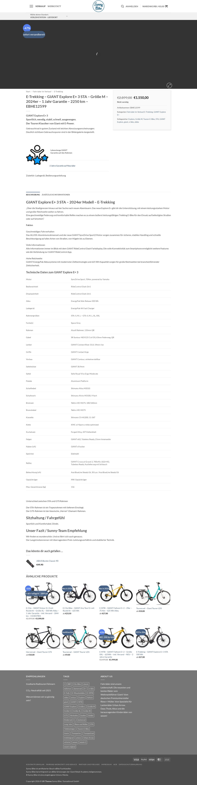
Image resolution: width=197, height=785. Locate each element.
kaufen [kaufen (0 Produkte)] (83, 715)
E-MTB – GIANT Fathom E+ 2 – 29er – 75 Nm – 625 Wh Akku (115, 609)
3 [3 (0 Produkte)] (64, 684)
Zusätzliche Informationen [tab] (56, 195)
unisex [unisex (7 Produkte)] (78, 738)
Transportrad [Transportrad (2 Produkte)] (88, 733)
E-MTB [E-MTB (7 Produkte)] (90, 693)
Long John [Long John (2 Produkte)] (68, 724)
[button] (31, 6)
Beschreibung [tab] (33, 195)
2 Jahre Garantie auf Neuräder (62, 166)
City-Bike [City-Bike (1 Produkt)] (77, 684)
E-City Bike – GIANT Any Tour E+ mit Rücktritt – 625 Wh (78, 609)
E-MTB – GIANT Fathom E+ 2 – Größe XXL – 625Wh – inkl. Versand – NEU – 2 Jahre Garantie (116, 654)
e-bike (131, 122)
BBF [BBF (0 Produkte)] (69, 684)
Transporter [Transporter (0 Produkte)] (76, 733)
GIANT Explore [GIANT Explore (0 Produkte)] (70, 706)
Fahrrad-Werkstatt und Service (61, 764)
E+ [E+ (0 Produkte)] (85, 689)
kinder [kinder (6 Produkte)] (90, 715)
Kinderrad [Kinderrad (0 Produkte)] (68, 720)
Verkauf (40, 6)
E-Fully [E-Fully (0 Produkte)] (67, 693)
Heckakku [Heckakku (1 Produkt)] (74, 715)
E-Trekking (58, 91)
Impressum (106, 764)
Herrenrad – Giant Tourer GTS (39, 652)
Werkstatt (54, 6)
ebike (137, 122)
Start (28, 91)
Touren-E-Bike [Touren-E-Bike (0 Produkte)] (83, 729)
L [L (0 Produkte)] (74, 720)
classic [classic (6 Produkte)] (85, 684)
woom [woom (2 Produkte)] (75, 742)
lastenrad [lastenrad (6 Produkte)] (81, 720)
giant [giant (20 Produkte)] (66, 702)
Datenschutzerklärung (130, 764)
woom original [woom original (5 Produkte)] (69, 747)
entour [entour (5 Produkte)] (73, 697)
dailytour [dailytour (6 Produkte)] (67, 689)
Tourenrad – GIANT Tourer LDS (76, 652)
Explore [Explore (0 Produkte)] (82, 697)
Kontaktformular (35, 764)
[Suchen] (122, 6)
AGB (115, 764)
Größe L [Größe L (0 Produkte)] (82, 706)
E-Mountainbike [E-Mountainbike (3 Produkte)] (78, 693)
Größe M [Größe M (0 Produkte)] (91, 706)
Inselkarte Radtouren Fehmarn (40, 684)
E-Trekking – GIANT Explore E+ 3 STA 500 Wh (152, 653)
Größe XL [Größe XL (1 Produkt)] (77, 711)
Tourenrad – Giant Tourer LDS (149, 608)
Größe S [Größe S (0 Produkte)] (67, 711)
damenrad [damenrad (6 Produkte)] (78, 689)
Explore (131, 119)
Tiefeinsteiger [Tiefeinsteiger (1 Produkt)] (69, 729)
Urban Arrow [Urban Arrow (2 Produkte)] (88, 738)
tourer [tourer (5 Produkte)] (66, 733)
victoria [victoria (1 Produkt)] (67, 742)
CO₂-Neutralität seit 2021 (38, 690)
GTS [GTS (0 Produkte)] (66, 715)
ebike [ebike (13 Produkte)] (66, 697)
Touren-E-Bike (149, 119)
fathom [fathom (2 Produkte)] (90, 697)
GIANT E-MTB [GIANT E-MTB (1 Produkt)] (76, 702)
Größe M (139, 119)
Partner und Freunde (89, 764)
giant (126, 122)
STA (157, 119)
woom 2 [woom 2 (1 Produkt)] (83, 742)
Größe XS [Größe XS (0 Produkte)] (87, 711)
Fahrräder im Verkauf (42, 91)
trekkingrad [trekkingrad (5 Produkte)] (68, 738)
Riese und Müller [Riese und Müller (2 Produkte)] (81, 724)
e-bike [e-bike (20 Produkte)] (91, 689)
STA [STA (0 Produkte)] (91, 724)
